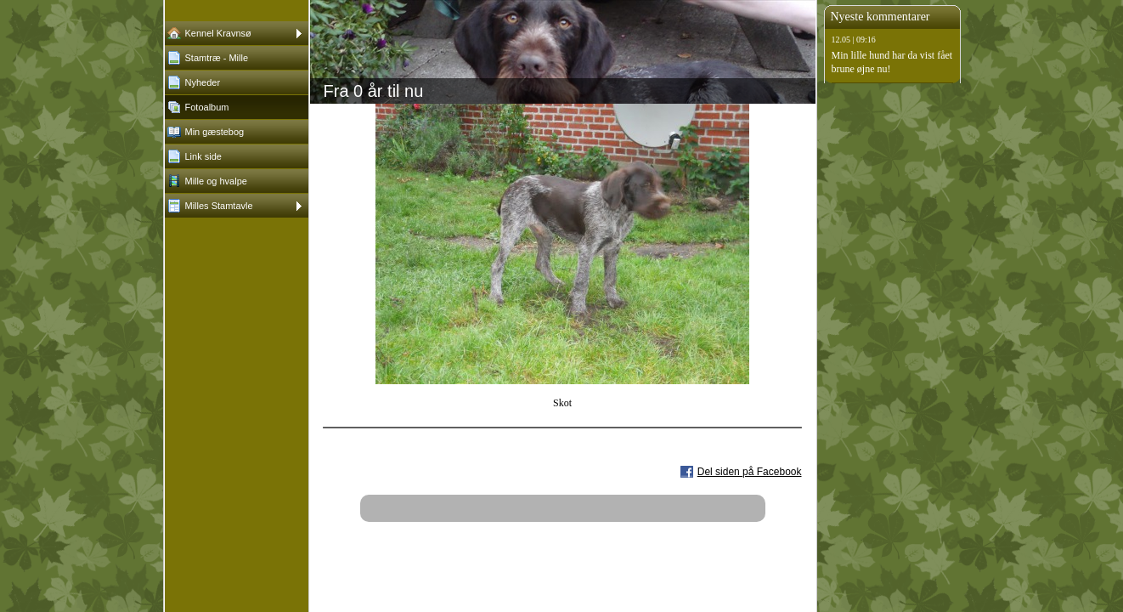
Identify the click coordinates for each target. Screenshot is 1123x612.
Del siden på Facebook (749, 472)
